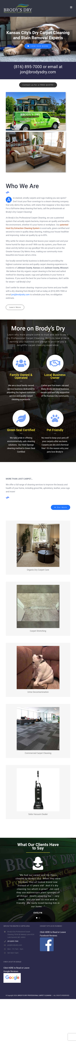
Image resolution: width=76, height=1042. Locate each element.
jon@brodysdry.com (38, 72)
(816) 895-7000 (28, 66)
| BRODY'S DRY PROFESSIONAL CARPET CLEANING (34, 991)
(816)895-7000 (12, 937)
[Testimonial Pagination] (36, 914)
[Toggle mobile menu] (71, 7)
